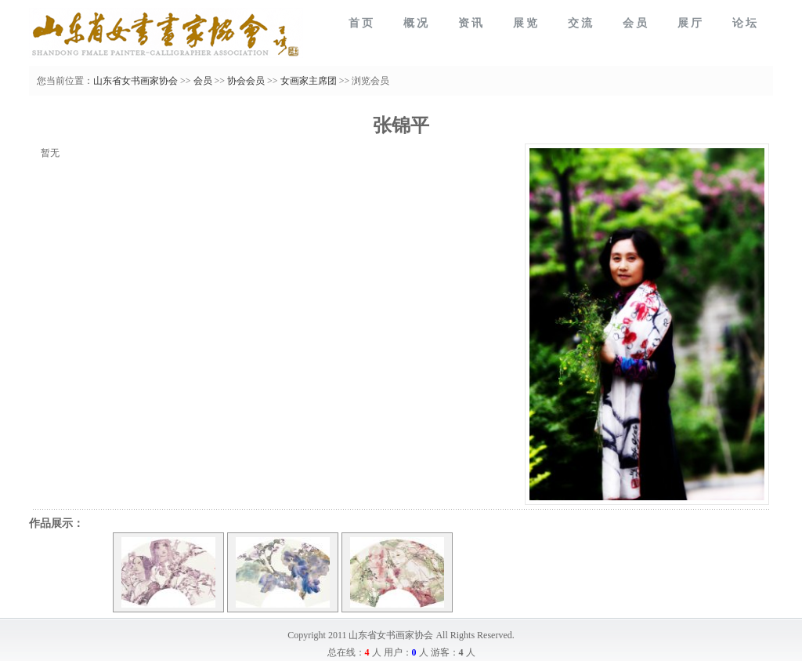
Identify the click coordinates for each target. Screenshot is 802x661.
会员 (202, 80)
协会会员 (246, 80)
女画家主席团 (308, 80)
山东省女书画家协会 (135, 80)
